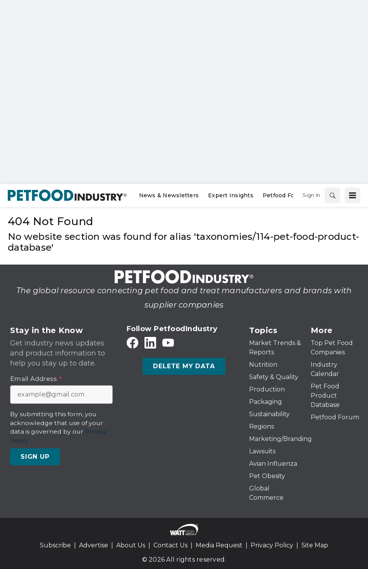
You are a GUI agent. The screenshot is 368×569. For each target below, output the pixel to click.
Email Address (36, 379)
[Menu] (352, 195)
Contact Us (170, 545)
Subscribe (55, 545)
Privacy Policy (272, 545)
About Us (130, 545)
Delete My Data (184, 366)
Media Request (219, 545)
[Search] (332, 195)
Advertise (93, 545)
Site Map (314, 545)
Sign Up (35, 456)
